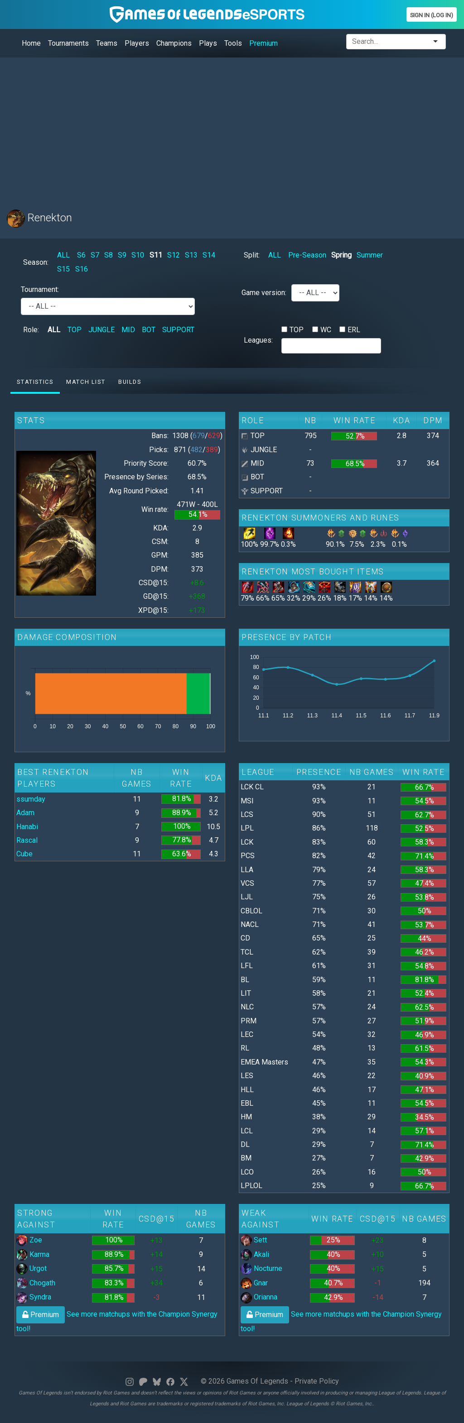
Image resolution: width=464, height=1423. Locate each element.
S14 (209, 255)
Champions (174, 43)
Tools (233, 43)
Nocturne (261, 1268)
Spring (341, 255)
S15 (63, 269)
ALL (63, 255)
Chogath (35, 1283)
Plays (208, 43)
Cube (24, 854)
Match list (85, 381)
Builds (129, 381)
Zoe (29, 1240)
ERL (354, 329)
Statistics (35, 381)
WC (325, 329)
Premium (263, 43)
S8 (108, 255)
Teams (106, 43)
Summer (370, 255)
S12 (173, 255)
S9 (122, 255)
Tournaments (68, 43)
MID (128, 329)
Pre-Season (307, 255)
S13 (191, 255)
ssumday (30, 799)
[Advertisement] (232, 128)
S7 (95, 255)
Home (31, 43)
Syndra (33, 1297)
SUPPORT (178, 329)
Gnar (254, 1283)
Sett (254, 1240)
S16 (81, 269)
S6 (81, 255)
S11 (156, 255)
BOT (148, 329)
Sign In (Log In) (431, 15)
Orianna (259, 1297)
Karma (32, 1254)
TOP (75, 329)
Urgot (31, 1268)
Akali (255, 1254)
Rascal (27, 840)
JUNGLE (101, 329)
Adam (25, 812)
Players (137, 43)
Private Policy (317, 1381)
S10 (137, 255)
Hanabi (27, 826)
